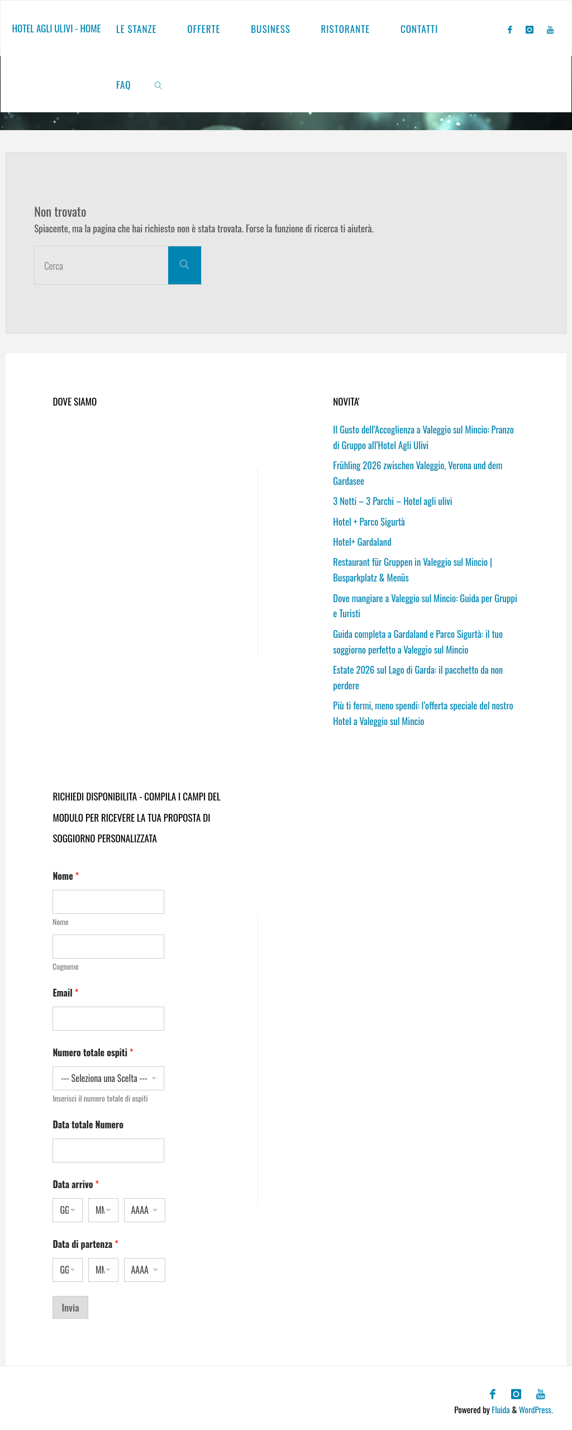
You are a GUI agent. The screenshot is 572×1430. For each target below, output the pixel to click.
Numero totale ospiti (93, 1048)
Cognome (66, 961)
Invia (70, 1303)
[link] (159, 84)
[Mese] (103, 1206)
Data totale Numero (88, 1120)
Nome (61, 917)
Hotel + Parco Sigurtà (369, 520)
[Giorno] (68, 1206)
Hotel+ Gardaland (362, 540)
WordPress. (535, 1404)
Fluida (499, 1404)
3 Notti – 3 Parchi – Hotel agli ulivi (394, 500)
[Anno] (145, 1206)
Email (65, 988)
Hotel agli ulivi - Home (56, 28)
